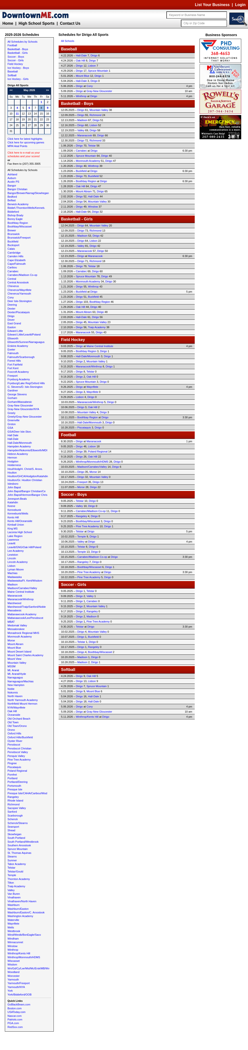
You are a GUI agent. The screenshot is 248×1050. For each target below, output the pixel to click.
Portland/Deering (18, 781)
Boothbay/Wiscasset (20, 226)
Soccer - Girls (16, 60)
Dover (11, 319)
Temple (12, 875)
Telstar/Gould (15, 871)
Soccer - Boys (16, 56)
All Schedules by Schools (23, 41)
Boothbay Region (18, 222)
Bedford (12, 196)
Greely (11, 413)
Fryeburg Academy (19, 379)
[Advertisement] (221, 213)
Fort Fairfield (15, 364)
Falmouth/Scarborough (21, 357)
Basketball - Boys (18, 49)
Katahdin (13, 502)
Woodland (13, 972)
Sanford (12, 811)
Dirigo (11, 316)
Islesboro (13, 483)
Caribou (12, 267)
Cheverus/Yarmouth (19, 293)
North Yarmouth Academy (23, 700)
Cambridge (14, 252)
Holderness (14, 465)
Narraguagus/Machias (21, 681)
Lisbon (11, 565)
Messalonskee (16, 629)
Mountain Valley (17, 662)
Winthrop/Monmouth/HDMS (24, 957)
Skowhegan (15, 834)
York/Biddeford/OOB (19, 994)
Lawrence (13, 539)
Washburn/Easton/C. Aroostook (26, 912)
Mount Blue (14, 647)
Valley (11, 890)
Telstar (11, 867)
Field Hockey (15, 63)
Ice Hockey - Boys (18, 67)
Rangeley (13, 796)
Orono (11, 729)
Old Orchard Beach (19, 718)
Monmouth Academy (20, 636)
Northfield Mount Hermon (22, 703)
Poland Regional (17, 770)
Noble (11, 688)
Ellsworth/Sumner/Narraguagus (26, 342)
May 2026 (29, 90)
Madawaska (15, 577)
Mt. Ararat (13, 670)
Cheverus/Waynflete (19, 289)
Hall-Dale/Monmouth (20, 442)
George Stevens (17, 394)
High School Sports (36, 23)
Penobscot (14, 744)
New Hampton (16, 685)
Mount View (14, 658)
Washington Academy (20, 916)
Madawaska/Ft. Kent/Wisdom (25, 580)
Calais (11, 248)
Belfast (12, 200)
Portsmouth (14, 785)
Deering (12, 304)
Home (7, 23)
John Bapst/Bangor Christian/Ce (27, 491)
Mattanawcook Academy (22, 614)
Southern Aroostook (19, 845)
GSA (10, 427)
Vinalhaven (14, 897)
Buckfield (13, 241)
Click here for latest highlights (25, 138)
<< (11, 90)
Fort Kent (13, 368)
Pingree (12, 763)
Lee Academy (16, 550)
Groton (12, 424)
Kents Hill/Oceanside (20, 521)
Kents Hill (13, 517)
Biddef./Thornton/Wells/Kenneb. (26, 207)
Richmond (14, 804)
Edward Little (15, 330)
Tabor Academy (17, 864)
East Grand (14, 323)
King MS (13, 528)
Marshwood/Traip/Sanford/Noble (27, 606)
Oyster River (15, 740)
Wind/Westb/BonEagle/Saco (24, 934)
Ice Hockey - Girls (18, 79)
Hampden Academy (19, 446)
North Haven (15, 696)
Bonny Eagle (15, 219)
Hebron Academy (18, 453)
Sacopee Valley (17, 808)
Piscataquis (14, 767)
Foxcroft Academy (18, 371)
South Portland (16, 837)
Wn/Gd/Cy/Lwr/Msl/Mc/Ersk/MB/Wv (28, 968)
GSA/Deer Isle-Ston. (20, 431)
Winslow (12, 946)
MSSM (12, 666)
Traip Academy (16, 886)
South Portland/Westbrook (23, 841)
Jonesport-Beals (17, 498)
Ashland (12, 174)
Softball (12, 75)
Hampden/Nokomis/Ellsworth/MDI (27, 450)
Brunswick (14, 234)
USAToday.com (16, 1012)
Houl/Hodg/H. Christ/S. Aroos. (25, 468)
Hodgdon (13, 461)
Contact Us (70, 23)
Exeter (11, 349)
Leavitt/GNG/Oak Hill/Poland (24, 547)
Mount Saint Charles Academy (25, 655)
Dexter (11, 308)
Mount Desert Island (19, 651)
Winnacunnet (15, 942)
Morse (11, 640)
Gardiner (13, 390)
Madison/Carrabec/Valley (22, 588)
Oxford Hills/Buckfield (20, 737)
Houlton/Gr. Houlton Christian (25, 480)
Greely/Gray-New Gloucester (25, 416)
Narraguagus (15, 677)
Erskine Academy (18, 345)
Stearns (12, 856)
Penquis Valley (16, 755)
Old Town (13, 722)
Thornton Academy (19, 879)
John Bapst (14, 487)
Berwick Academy (18, 204)
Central (12, 278)
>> (47, 90)
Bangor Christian (17, 189)
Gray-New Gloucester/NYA (23, 409)
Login (240, 5)
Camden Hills (15, 256)
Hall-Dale (13, 438)
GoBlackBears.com (19, 1004)
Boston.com (15, 1008)
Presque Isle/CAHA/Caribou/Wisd (27, 793)
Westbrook (14, 931)
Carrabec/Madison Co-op (22, 274)
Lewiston (13, 554)
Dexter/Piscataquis (19, 312)
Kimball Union (16, 524)
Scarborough (15, 815)
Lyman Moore (16, 569)
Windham (13, 938)
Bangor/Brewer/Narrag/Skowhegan (28, 193)
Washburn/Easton (18, 908)
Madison (13, 584)
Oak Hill (12, 711)
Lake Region (15, 536)
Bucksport (13, 245)
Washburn (14, 904)
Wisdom (12, 964)
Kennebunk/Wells (18, 513)
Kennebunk (14, 509)
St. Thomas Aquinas (19, 852)
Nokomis (13, 692)
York (10, 990)
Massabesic (15, 610)
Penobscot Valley (18, 752)
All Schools (67, 40)
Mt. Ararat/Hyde (17, 673)
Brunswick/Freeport (19, 237)
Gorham (12, 398)
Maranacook (15, 595)
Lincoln (12, 558)
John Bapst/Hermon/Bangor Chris (27, 494)
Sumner (12, 860)
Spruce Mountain (18, 849)
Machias (12, 573)
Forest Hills (14, 360)
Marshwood (14, 603)
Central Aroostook (18, 282)
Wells (11, 927)
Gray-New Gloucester (20, 405)
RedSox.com (15, 1027)
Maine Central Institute (21, 591)
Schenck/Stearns (18, 823)
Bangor (12, 185)
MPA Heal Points (17, 146)
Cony (11, 297)
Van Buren (14, 893)
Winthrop (13, 949)
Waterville (13, 919)
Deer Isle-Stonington (20, 301)
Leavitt (11, 543)
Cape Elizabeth (17, 260)
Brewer (12, 230)
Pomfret (12, 774)
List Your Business (212, 5)
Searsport (13, 826)
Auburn (12, 178)
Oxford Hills (14, 733)
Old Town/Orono (17, 725)
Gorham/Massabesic (20, 401)
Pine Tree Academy (19, 759)
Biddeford (13, 211)
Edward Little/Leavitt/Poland (24, 334)
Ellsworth (13, 338)
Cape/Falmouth (17, 263)
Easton (12, 327)
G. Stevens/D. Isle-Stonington (25, 386)
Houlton (12, 472)
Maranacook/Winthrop (21, 599)
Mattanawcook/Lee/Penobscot (25, 617)
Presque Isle (15, 789)
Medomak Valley (17, 625)
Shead (11, 830)
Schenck (13, 819)
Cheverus (13, 286)
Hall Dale (13, 435)
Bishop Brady (15, 215)
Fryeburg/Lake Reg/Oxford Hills (26, 383)
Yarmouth (13, 979)
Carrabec (13, 271)
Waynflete (13, 923)
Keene (11, 506)
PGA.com (13, 1023)
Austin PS (13, 181)
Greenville (14, 420)
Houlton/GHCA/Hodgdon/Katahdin (28, 476)
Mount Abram (15, 644)
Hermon (12, 457)
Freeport (13, 375)
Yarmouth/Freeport (19, 983)
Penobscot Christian (19, 748)
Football (12, 45)
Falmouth (13, 353)
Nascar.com (15, 1015)
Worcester (14, 975)
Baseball (13, 71)
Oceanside (14, 714)
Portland (12, 778)
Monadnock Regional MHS (23, 632)
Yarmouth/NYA (16, 987)
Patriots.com (15, 1019)
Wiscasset (14, 960)
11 (17, 113)
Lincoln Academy (18, 561)
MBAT (11, 621)
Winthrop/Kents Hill (19, 953)
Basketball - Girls (18, 52)
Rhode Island (15, 800)
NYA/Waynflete (16, 707)
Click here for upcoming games (26, 142)
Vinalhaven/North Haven (22, 901)
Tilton (11, 882)
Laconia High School (20, 532)
